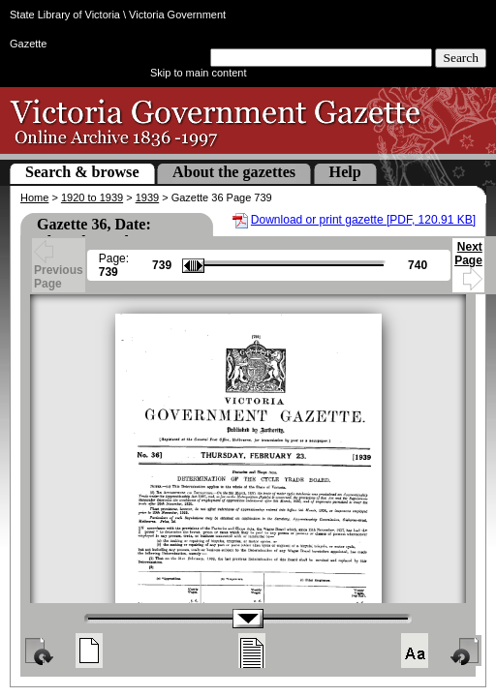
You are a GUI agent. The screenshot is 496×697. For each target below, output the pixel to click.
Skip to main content (198, 72)
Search (461, 57)
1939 (147, 197)
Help (345, 172)
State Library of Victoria (65, 14)
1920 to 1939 (92, 197)
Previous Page (58, 267)
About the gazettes (233, 172)
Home (34, 197)
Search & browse (82, 172)
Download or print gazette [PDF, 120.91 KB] (363, 220)
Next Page (468, 262)
